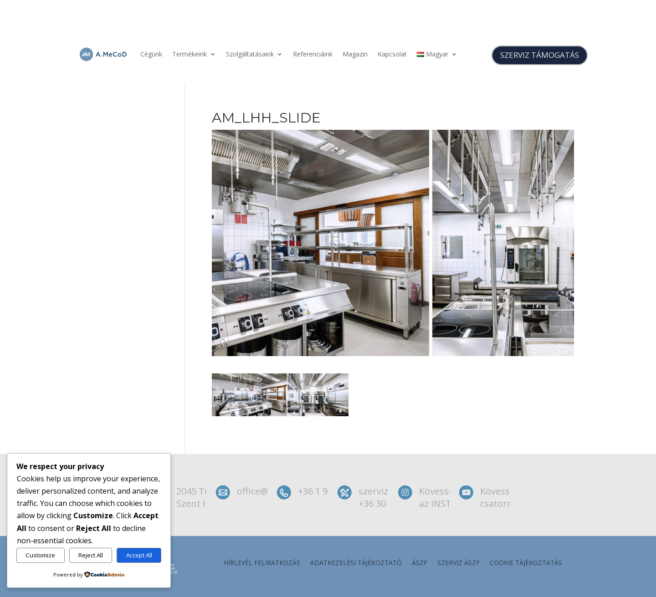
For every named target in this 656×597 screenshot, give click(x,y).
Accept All (139, 555)
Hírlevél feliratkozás (262, 563)
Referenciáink (313, 54)
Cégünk (151, 54)
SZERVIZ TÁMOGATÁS (539, 55)
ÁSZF (419, 563)
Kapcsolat (392, 54)
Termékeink (189, 54)
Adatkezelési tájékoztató (356, 563)
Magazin (355, 54)
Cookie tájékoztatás (526, 563)
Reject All (90, 555)
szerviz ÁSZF (458, 563)
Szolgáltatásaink (250, 54)
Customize (40, 555)
